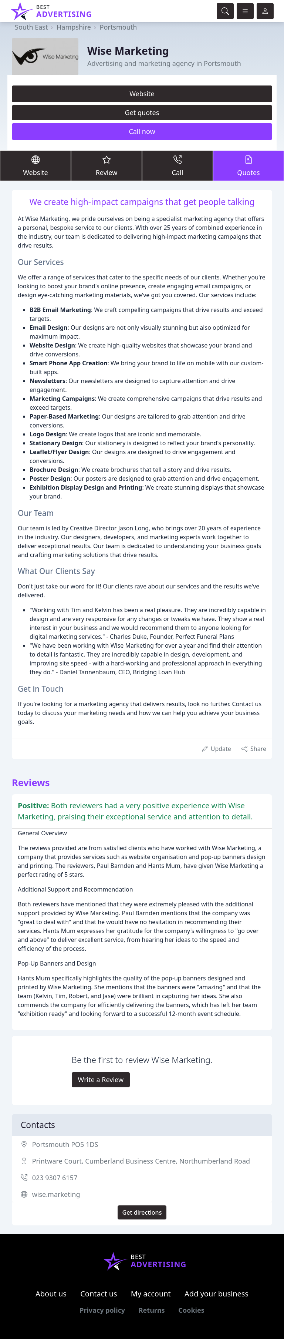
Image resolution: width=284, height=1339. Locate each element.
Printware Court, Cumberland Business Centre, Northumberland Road (141, 1161)
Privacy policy (102, 1310)
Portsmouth (118, 27)
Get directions (142, 1212)
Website (142, 93)
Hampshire (74, 27)
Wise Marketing (128, 51)
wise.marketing (56, 1194)
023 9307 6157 (55, 1177)
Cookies (191, 1310)
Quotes (248, 165)
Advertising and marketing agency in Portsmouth (164, 63)
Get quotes (142, 112)
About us (51, 1294)
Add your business (216, 1294)
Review (106, 165)
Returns (152, 1310)
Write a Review (101, 1079)
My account (151, 1294)
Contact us (98, 1294)
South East (31, 27)
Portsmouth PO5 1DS (65, 1144)
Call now (142, 131)
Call (177, 165)
